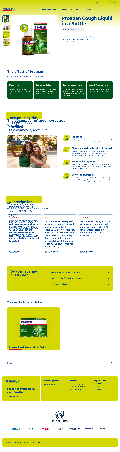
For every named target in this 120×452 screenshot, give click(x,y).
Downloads (103, 3)
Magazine (74, 9)
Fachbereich (94, 3)
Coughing (64, 9)
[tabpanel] (34, 38)
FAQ (86, 3)
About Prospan (87, 9)
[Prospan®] (9, 9)
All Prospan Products (50, 9)
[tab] (6, 19)
